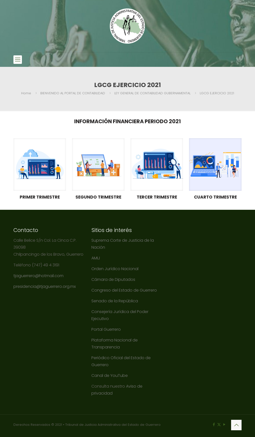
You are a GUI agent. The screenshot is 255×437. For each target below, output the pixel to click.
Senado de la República (115, 301)
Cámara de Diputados (113, 279)
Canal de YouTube (109, 375)
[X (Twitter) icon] (219, 424)
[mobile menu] (17, 59)
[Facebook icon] (214, 424)
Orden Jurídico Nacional (114, 269)
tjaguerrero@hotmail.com (38, 276)
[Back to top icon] (236, 425)
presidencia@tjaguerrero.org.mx (45, 286)
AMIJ (95, 258)
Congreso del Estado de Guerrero (124, 290)
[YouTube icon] (224, 424)
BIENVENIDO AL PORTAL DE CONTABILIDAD (72, 93)
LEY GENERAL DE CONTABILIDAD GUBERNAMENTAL (152, 93)
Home (26, 93)
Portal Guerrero (106, 329)
